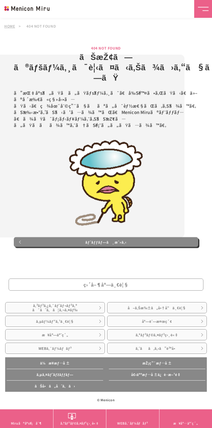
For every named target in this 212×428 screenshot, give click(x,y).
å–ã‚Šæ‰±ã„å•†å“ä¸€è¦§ (157, 307)
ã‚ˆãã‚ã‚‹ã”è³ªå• (157, 348)
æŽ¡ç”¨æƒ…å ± (157, 363)
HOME (9, 26)
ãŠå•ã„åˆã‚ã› (55, 386)
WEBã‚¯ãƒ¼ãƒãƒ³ (55, 348)
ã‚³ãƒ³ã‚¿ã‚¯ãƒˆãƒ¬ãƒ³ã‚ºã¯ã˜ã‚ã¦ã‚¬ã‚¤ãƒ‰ (55, 307)
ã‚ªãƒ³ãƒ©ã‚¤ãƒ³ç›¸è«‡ (157, 334)
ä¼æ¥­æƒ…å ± (55, 363)
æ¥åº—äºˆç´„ (55, 334)
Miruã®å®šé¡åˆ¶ (26, 423)
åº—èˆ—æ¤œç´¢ (157, 321)
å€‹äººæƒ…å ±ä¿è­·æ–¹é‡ (157, 374)
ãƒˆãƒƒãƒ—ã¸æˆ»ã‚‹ (106, 242)
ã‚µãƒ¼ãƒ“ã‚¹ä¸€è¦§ (55, 321)
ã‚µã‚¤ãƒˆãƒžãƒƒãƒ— (54, 374)
